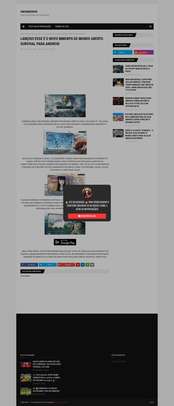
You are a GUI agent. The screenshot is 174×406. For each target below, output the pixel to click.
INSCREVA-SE (87, 216)
